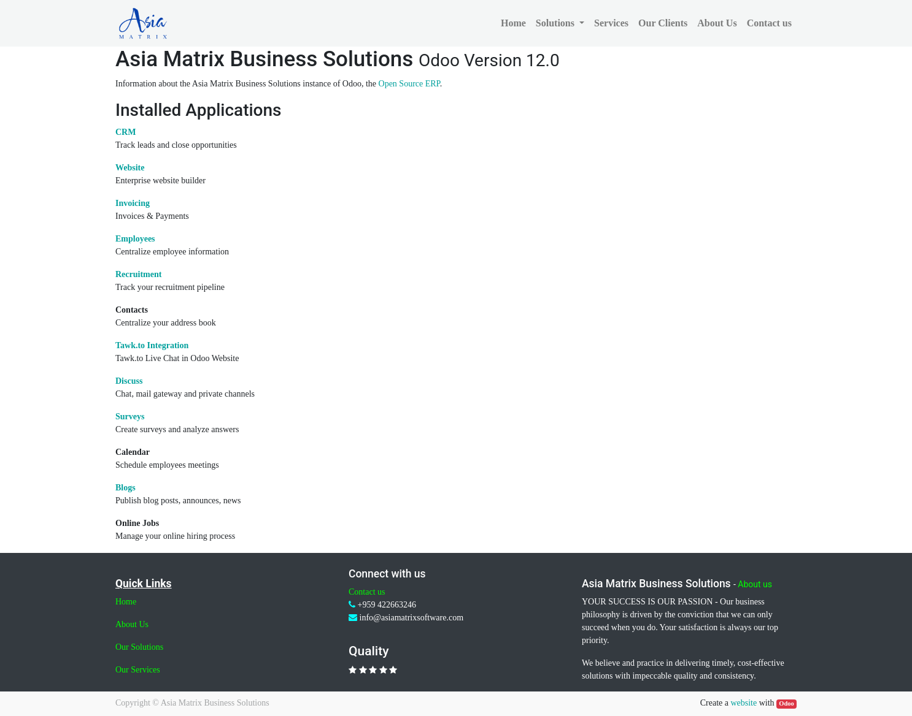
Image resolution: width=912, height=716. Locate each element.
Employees (135, 238)
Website (129, 167)
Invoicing (132, 203)
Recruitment (138, 274)
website (743, 702)
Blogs (125, 487)
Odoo (786, 703)
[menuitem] (513, 23)
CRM (125, 132)
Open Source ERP (409, 83)
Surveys (129, 416)
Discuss (128, 381)
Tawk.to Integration (151, 345)
